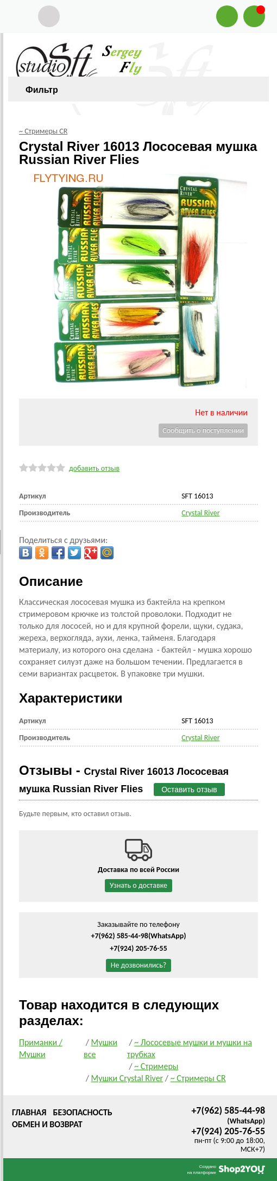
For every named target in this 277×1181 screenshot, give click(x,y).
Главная (29, 1112)
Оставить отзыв (189, 789)
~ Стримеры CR (198, 1078)
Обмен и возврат (47, 1124)
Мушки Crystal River (127, 1078)
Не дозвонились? (139, 965)
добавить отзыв (94, 468)
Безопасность (82, 1112)
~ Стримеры (156, 1066)
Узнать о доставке (138, 885)
